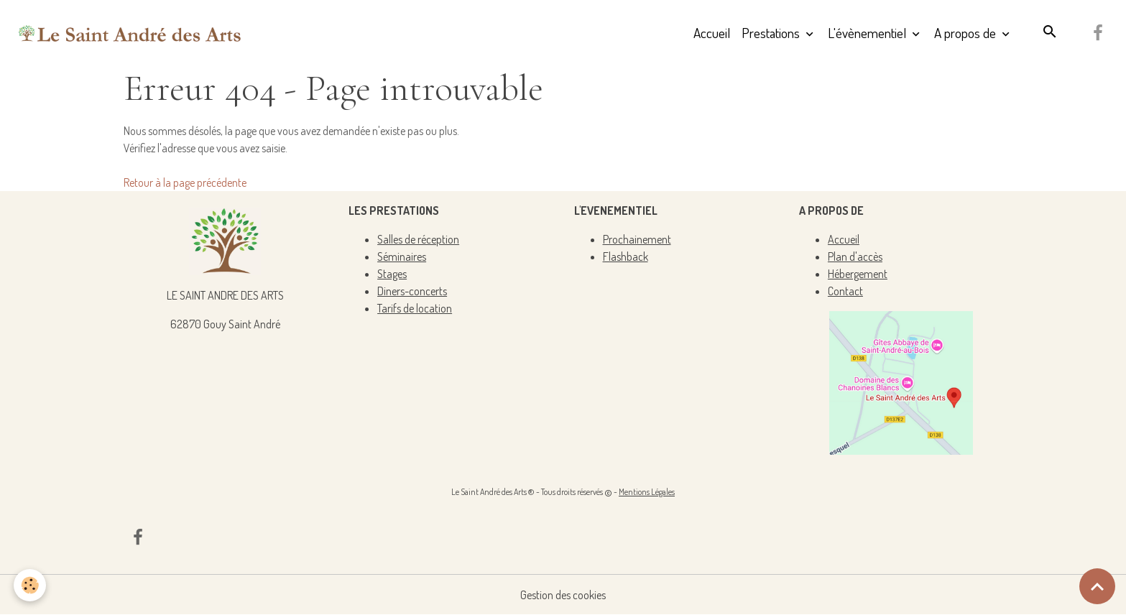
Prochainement (637, 239)
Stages (392, 274)
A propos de (966, 33)
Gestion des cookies (563, 595)
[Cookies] (30, 585)
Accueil (711, 33)
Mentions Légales (647, 491)
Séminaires (401, 256)
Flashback (625, 256)
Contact (845, 291)
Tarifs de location (414, 308)
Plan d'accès (855, 256)
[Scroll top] (1097, 586)
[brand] (130, 33)
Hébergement (857, 274)
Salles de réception (418, 239)
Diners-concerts (412, 291)
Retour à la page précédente (185, 182)
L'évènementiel (868, 33)
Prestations (772, 33)
